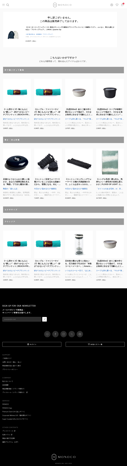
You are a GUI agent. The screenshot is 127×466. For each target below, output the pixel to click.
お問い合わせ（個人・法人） (12, 362)
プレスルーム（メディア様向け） (15, 392)
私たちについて (7, 381)
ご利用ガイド (7, 358)
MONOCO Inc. (59, 463)
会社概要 (5, 385)
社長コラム (7, 434)
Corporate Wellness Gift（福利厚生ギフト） (17, 415)
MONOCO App (7, 408)
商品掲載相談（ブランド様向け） (13, 389)
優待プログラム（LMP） (10, 442)
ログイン (32, 344)
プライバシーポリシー (10, 369)
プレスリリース (8, 431)
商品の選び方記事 (8, 438)
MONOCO (5, 404)
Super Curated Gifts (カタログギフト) (15, 419)
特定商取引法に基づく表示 (11, 366)
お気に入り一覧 (95, 344)
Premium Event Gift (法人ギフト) (13, 411)
